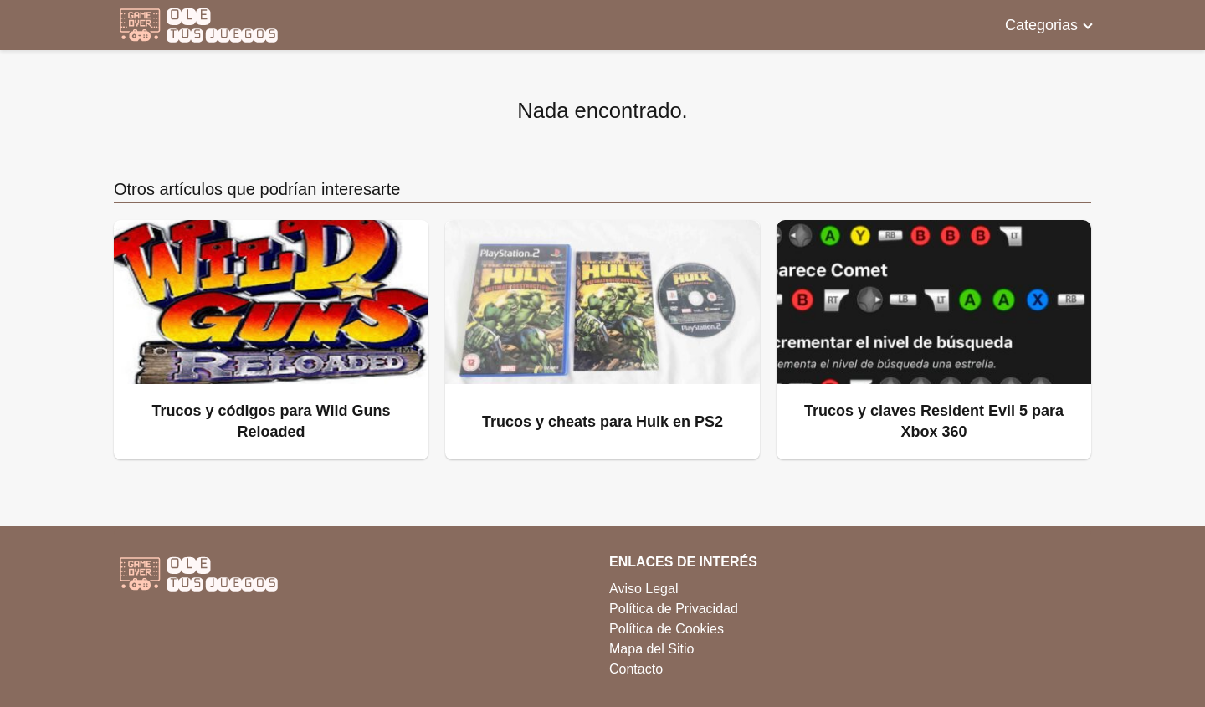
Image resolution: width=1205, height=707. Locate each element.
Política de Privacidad (673, 609)
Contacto (636, 669)
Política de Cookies (666, 629)
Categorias (1041, 25)
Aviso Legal (643, 588)
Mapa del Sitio (651, 649)
